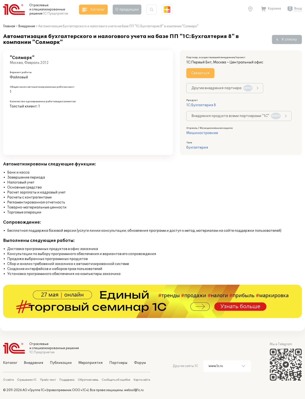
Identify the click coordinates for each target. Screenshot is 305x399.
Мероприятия (90, 363)
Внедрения (26, 26)
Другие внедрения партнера (222, 88)
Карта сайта (141, 380)
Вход (298, 8)
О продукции (127, 9)
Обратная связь (88, 380)
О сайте (8, 380)
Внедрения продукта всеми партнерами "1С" (236, 116)
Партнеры (118, 363)
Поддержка (66, 380)
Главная (9, 26)
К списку (289, 39)
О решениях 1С (27, 380)
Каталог (10, 363)
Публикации (61, 363)
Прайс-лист (48, 380)
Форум (140, 363)
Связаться (200, 73)
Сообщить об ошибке (116, 380)
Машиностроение (202, 133)
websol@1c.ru (134, 390)
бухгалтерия (197, 147)
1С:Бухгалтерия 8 (201, 105)
